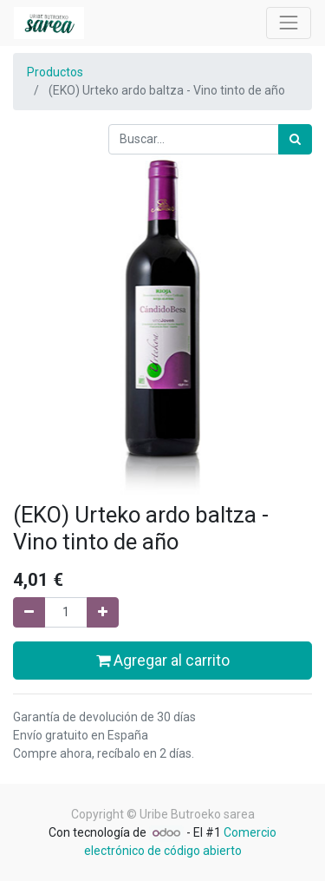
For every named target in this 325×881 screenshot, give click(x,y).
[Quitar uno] (29, 612)
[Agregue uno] (103, 612)
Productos (55, 72)
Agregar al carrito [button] (163, 660)
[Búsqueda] (295, 139)
